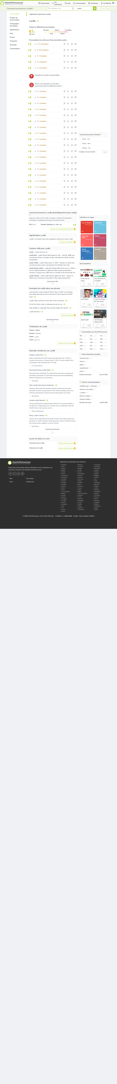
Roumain (80, 499)
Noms (10, 481)
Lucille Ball (33, 255)
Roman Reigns (102, 349)
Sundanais (63, 504)
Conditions (58, 516)
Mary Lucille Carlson (37, 415)
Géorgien (63, 479)
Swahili (79, 504)
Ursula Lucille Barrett (37, 400)
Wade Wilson (81, 335)
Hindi (95, 481)
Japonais (96, 484)
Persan (79, 497)
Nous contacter (84, 516)
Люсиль (38, 333)
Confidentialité (67, 516)
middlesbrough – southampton (89, 386)
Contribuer (92, 3)
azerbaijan (96, 466)
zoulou (62, 511)
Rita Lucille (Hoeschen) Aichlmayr (41, 385)
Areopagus (102, 335)
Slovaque (96, 500)
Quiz (67, 3)
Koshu (81, 371)
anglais (95, 473)
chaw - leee (86, 143)
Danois (62, 473)
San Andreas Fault (92, 345)
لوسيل (37, 336)
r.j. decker (82, 392)
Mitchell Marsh (102, 339)
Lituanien (96, 490)
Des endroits (29, 478)
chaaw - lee (86, 148)
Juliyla (81, 364)
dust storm (92, 349)
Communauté (79, 3)
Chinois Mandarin (82, 493)
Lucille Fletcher (34, 276)
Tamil (62, 506)
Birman (79, 470)
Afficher (91, 516)
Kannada (80, 486)
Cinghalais (80, 500)
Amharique (96, 464)
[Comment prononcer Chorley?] (101, 135)
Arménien (80, 466)
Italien (79, 484)
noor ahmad (92, 335)
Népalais (80, 495)
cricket (92, 342)
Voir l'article (66, 393)
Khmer (62, 488)
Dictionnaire (44, 3)
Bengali (79, 468)
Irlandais (63, 484)
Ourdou (95, 507)
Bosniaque (96, 468)
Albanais (80, 464)
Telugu (79, 506)
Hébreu (79, 481)
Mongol (62, 495)
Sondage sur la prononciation (87, 152)
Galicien (96, 477)
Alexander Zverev (81, 349)
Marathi (95, 493)
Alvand (82, 361)
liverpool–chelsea (85, 399)
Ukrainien (80, 507)
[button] (63, 229)
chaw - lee (86, 139)
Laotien (95, 488)
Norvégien (96, 495)
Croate (79, 472)
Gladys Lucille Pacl (36, 355)
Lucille (31, 252)
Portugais (63, 499)
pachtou (63, 497)
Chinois (62, 472)
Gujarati (63, 481)
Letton (79, 490)
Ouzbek (62, 509)
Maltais (62, 493)
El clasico (81, 339)
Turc (62, 507)
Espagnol (96, 502)
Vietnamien (80, 509)
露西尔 (38, 330)
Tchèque (96, 472)
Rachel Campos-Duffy (102, 342)
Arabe (62, 466)
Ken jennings (92, 339)
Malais (79, 491)
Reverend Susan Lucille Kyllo (40, 370)
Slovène (63, 502)
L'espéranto (64, 475)
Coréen (79, 488)
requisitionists (84, 368)
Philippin (96, 475)
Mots (10, 478)
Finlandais (63, 477)
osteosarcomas (84, 358)
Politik (81, 342)
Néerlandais (80, 473)
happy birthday (102, 345)
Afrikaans (63, 464)
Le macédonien (65, 491)
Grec (95, 479)
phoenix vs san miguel (86, 389)
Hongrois (63, 482)
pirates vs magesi (85, 396)
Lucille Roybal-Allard (36, 268)
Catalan (96, 470)
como (81, 345)
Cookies (75, 516)
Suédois (96, 504)
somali (79, 502)
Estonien (80, 475)
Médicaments (29, 481)
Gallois (95, 509)
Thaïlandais (97, 506)
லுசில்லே (37, 340)
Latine (62, 490)
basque (62, 468)
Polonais (96, 497)
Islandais (80, 482)
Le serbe (63, 500)
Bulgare (63, 470)
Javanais (63, 486)
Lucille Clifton (34, 263)
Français (79, 477)
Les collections (57, 3)
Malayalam (96, 491)
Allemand (80, 479)
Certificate (105, 3)
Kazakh (95, 486)
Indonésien (96, 482)
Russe (95, 499)
